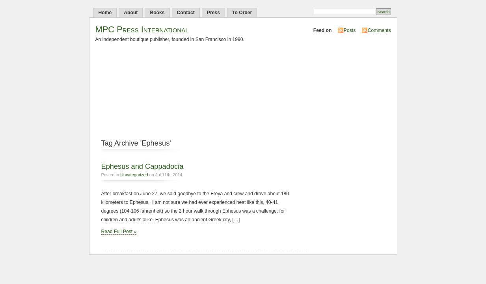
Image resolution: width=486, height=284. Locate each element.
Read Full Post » (119, 231)
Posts (350, 30)
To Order (242, 12)
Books (157, 12)
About (131, 12)
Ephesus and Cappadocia (142, 166)
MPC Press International (142, 29)
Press (213, 12)
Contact (186, 12)
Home (105, 12)
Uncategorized (134, 174)
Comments (379, 30)
